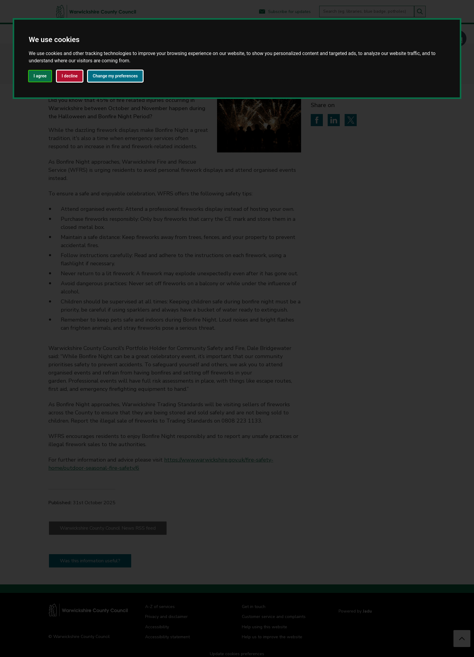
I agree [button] (40, 76)
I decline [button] (70, 76)
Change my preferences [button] (115, 76)
